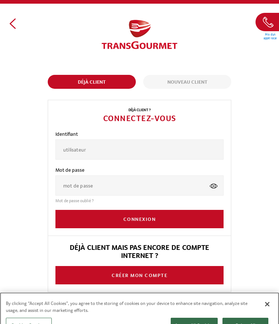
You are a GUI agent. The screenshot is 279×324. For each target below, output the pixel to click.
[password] (129, 185)
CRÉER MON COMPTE (139, 275)
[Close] (267, 308)
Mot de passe (69, 169)
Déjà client (92, 82)
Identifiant (66, 133)
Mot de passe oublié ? (74, 200)
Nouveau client (187, 82)
